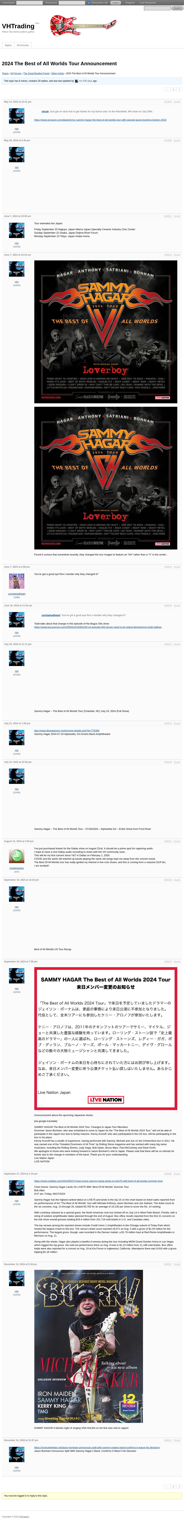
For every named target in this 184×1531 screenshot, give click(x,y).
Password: (51, 2)
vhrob (45, 111)
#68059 (168, 605)
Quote (177, 101)
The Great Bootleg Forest (36, 73)
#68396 (168, 1173)
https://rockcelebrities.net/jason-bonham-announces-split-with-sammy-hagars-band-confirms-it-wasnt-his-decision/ (97, 1447)
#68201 (168, 644)
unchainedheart (16, 593)
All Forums (23, 45)
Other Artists (57, 73)
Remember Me (99, 2)
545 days (87, 81)
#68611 (168, 1440)
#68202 (168, 723)
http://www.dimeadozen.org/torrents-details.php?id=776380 (66, 730)
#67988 (168, 140)
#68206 (168, 762)
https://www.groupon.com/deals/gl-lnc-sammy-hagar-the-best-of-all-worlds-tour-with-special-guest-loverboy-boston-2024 (100, 119)
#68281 (168, 841)
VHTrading (18, 26)
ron (80, 81)
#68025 (168, 567)
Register (130, 2)
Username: (9, 2)
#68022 (168, 255)
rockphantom (17, 868)
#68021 (168, 216)
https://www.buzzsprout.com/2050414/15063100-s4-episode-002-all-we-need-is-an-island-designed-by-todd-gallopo (98, 627)
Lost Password (148, 2)
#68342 (168, 961)
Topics (8, 45)
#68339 (168, 880)
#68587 (168, 1264)
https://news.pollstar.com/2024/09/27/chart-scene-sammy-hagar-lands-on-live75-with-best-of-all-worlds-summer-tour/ (98, 1181)
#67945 (168, 101)
